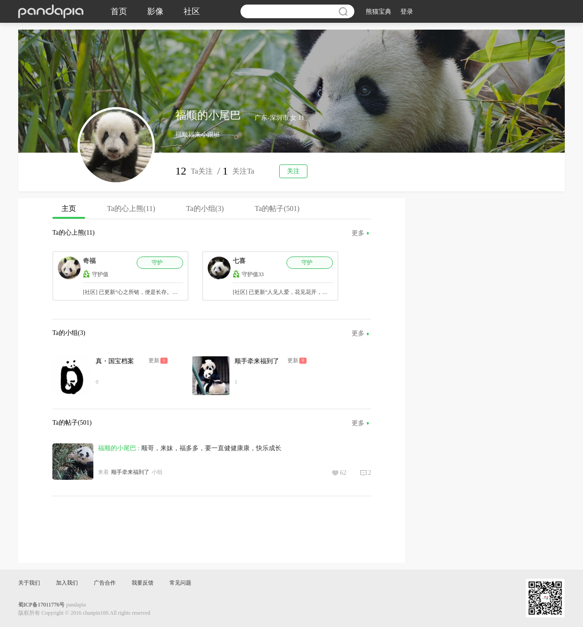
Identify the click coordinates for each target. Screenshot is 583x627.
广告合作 (105, 583)
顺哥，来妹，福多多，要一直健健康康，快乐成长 (211, 448)
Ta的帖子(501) (277, 208)
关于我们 (29, 583)
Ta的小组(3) (205, 208)
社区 (192, 11)
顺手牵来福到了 (257, 361)
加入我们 (67, 583)
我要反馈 (142, 583)
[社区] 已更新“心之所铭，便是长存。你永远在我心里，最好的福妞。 (166, 292)
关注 (293, 171)
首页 (119, 11)
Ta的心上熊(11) (131, 208)
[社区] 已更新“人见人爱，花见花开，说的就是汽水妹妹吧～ (305, 292)
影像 (155, 11)
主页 (68, 212)
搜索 (343, 11)
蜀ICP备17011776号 (41, 604)
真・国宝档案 (115, 361)
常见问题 (180, 583)
